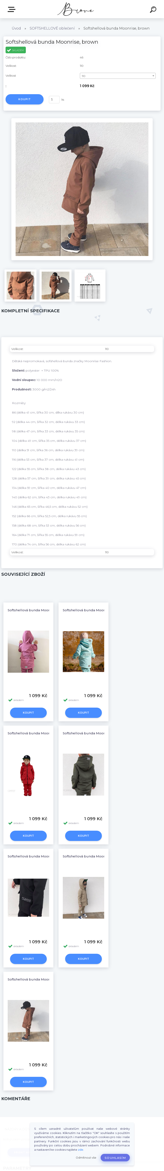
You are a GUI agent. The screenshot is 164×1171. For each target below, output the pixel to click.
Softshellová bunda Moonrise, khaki (92, 733)
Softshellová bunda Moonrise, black (37, 856)
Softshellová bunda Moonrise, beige (93, 856)
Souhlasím (115, 1157)
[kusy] (54, 99)
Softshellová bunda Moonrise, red (36, 733)
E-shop (12, 9)
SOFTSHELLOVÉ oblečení (52, 28)
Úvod (16, 28)
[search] (154, 10)
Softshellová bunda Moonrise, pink (36, 610)
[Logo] (75, 9)
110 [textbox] (83, 76)
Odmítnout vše (86, 1157)
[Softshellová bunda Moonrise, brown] (82, 120)
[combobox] (118, 76)
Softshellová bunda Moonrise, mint (91, 610)
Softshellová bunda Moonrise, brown (38, 979)
